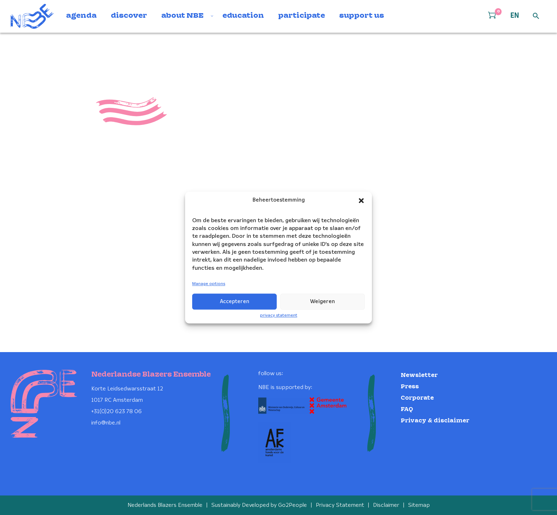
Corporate (417, 398)
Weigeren (322, 301)
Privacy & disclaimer (435, 420)
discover (129, 16)
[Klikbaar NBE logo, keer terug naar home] (32, 16)
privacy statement (278, 315)
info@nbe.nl (105, 423)
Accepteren (234, 301)
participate (301, 16)
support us (361, 16)
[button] (361, 200)
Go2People (292, 505)
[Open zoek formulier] (536, 16)
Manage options (208, 284)
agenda (81, 16)
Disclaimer (386, 505)
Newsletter (419, 375)
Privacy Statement (340, 505)
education (243, 16)
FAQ (407, 409)
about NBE (182, 16)
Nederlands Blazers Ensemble (165, 505)
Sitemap (419, 505)
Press (410, 386)
